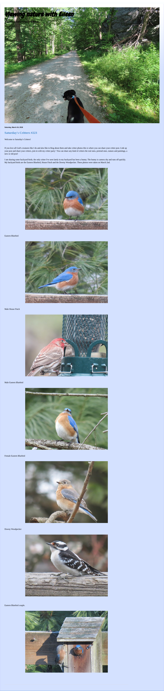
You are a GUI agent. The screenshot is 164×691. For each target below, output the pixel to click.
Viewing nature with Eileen (39, 14)
